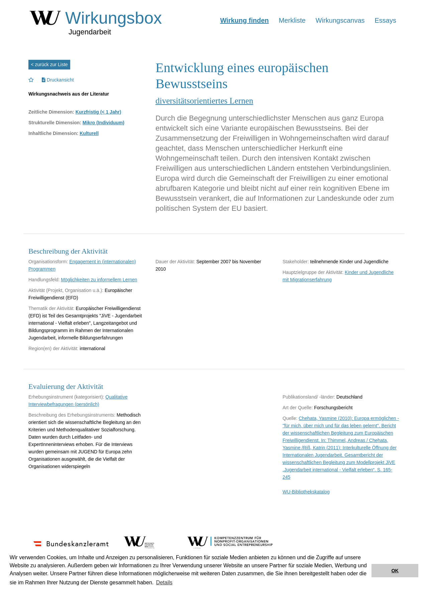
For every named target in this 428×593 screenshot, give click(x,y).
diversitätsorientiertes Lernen (204, 100)
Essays (385, 20)
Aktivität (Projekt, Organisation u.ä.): (65, 290)
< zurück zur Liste (49, 64)
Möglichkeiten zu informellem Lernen (99, 279)
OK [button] (395, 570)
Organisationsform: (48, 261)
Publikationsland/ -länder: (309, 397)
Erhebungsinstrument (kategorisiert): (66, 397)
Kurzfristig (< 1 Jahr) (98, 112)
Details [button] (164, 582)
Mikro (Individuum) (103, 122)
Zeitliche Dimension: (51, 112)
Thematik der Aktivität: (51, 308)
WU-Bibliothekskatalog (306, 491)
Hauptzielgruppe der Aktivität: (313, 272)
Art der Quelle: (298, 407)
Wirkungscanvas (340, 20)
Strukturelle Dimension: (54, 122)
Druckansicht (58, 80)
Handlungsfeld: (44, 279)
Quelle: (290, 418)
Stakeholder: (296, 261)
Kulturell (89, 133)
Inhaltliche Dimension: (53, 133)
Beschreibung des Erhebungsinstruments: (71, 415)
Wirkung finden (244, 20)
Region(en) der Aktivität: (53, 348)
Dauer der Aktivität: (175, 261)
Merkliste (292, 20)
